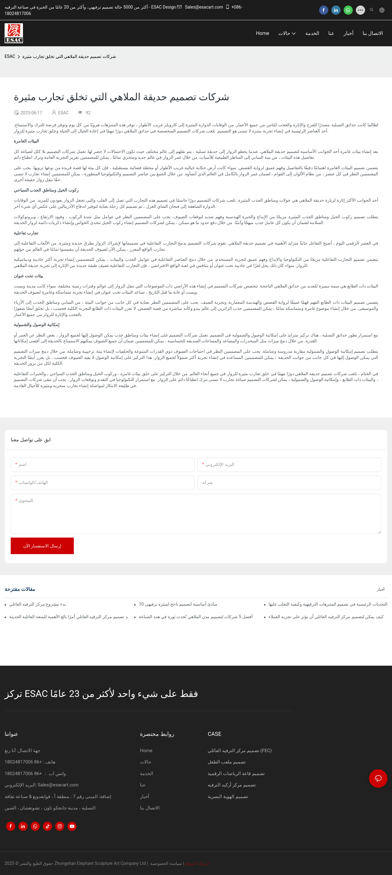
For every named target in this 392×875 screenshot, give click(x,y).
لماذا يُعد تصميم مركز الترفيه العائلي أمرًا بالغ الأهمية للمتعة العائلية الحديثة (68, 616)
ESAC (10, 56)
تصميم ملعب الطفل (226, 762)
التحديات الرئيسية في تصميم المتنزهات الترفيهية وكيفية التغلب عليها (328, 604)
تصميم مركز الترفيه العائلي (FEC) (240, 750)
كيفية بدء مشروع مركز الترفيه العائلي (37, 604)
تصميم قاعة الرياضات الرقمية (236, 773)
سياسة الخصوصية (166, 863)
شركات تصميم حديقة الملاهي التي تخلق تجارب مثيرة (69, 56)
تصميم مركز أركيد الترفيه (231, 785)
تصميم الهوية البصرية (228, 796)
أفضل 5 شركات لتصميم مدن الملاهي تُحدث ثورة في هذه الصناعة (196, 616)
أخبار (380, 589)
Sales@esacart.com (200, 7)
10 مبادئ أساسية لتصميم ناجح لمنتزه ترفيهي (178, 604)
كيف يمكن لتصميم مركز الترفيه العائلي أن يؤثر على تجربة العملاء (326, 616)
